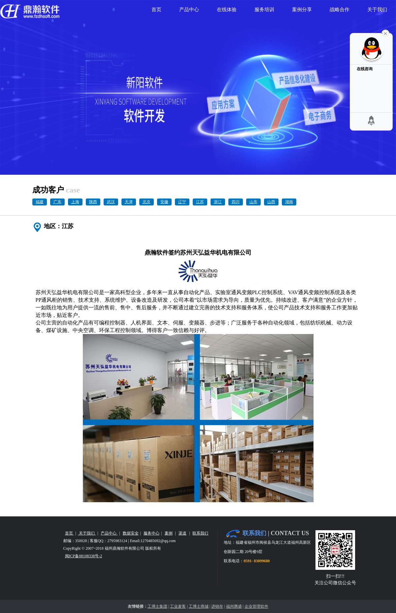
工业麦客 (178, 606)
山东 (253, 201)
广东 (57, 201)
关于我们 (87, 533)
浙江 (218, 201)
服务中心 (151, 533)
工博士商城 (199, 606)
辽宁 (182, 201)
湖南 (289, 201)
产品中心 (109, 533)
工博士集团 (157, 606)
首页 (69, 533)
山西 (271, 201)
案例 (169, 533)
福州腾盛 (234, 606)
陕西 (93, 201)
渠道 (182, 533)
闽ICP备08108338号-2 (83, 556)
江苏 (200, 201)
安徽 (164, 201)
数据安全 (131, 533)
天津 (129, 201)
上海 (75, 201)
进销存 (217, 606)
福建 (40, 201)
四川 (236, 201)
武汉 (111, 201)
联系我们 (200, 533)
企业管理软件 (256, 606)
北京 (146, 201)
